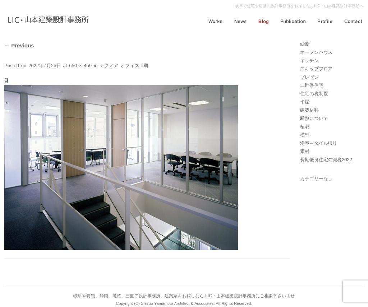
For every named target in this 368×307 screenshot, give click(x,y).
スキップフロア (316, 68)
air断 (305, 44)
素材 (304, 151)
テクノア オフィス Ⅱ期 (124, 65)
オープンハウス (316, 52)
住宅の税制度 (314, 93)
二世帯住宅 (311, 85)
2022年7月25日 (44, 65)
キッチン (309, 60)
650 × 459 (80, 65)
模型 (304, 135)
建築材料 (309, 110)
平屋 (304, 101)
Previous (19, 45)
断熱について (314, 118)
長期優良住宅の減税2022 (326, 159)
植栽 (304, 126)
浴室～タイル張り (318, 143)
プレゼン (309, 77)
